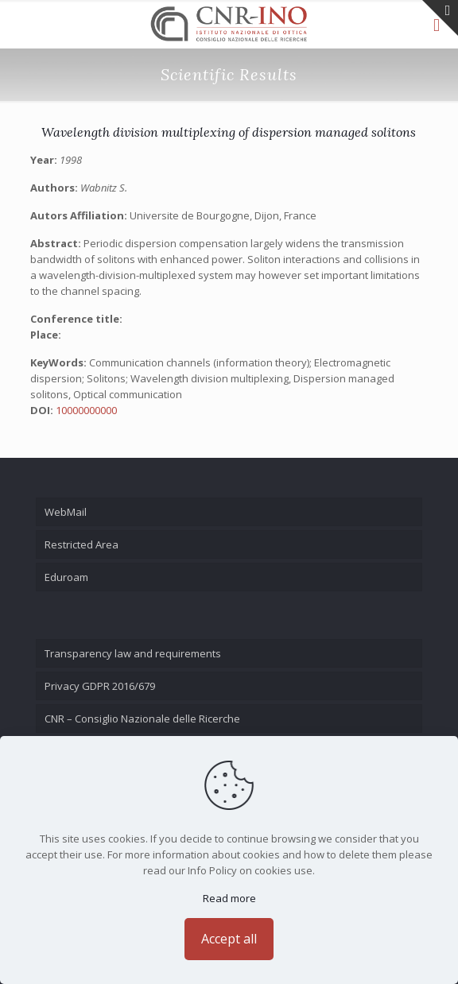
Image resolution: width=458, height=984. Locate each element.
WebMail (66, 512)
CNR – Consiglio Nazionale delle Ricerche (142, 718)
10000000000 (86, 410)
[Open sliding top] (440, 18)
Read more (229, 898)
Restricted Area (81, 544)
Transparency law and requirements (133, 653)
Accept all (229, 938)
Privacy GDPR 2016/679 (100, 686)
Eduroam (66, 577)
